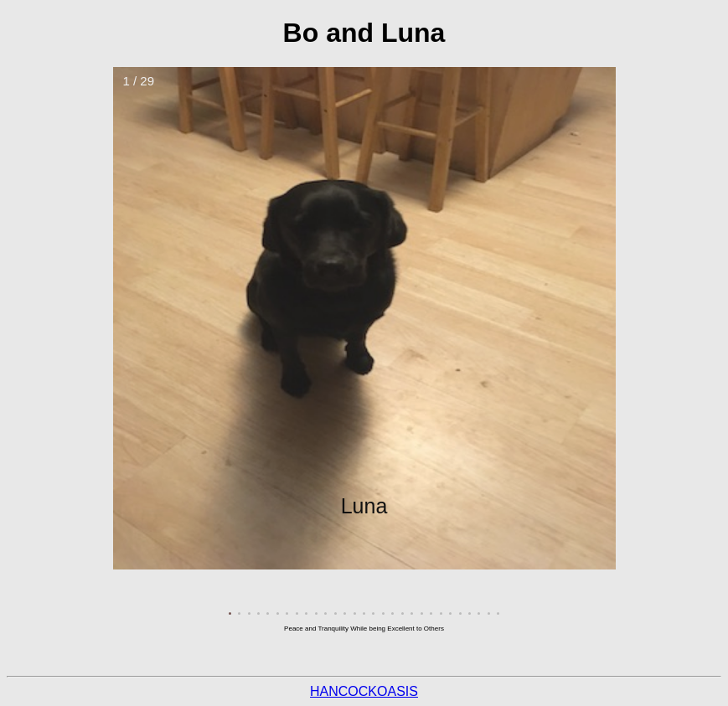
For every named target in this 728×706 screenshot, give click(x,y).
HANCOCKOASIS (364, 691)
